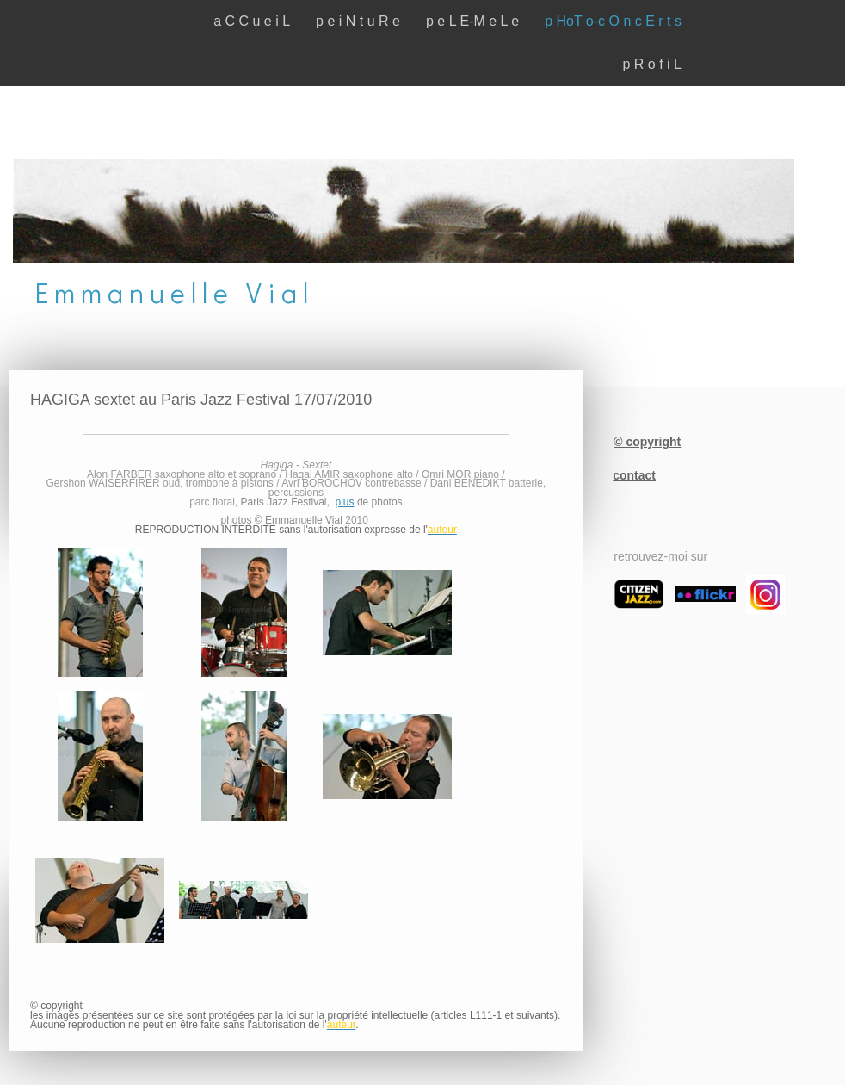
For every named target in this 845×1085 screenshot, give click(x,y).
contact (634, 475)
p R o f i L (652, 64)
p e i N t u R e (358, 21)
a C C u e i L (251, 21)
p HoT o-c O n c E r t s (613, 21)
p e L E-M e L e (472, 21)
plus (345, 502)
